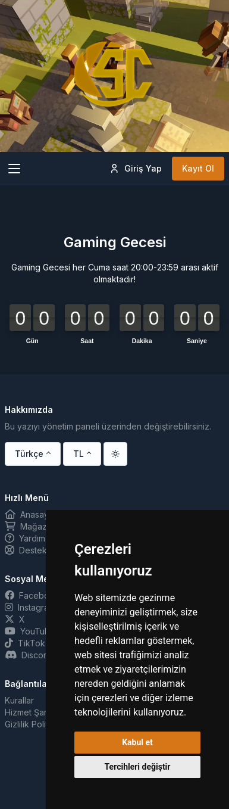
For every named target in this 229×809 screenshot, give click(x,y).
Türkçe (29, 454)
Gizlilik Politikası (35, 724)
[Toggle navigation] (14, 168)
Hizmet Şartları (33, 712)
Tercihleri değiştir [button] (138, 766)
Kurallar (19, 700)
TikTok (25, 643)
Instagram (30, 607)
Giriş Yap (135, 168)
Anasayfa (31, 514)
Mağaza (28, 526)
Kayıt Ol (198, 168)
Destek (26, 550)
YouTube (30, 631)
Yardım (25, 538)
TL (78, 454)
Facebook (32, 595)
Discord (28, 655)
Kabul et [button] (137, 742)
